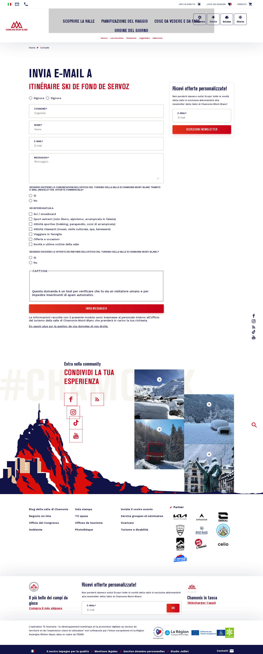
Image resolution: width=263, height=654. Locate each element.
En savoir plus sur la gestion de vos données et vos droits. (68, 313)
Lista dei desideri (219, 4)
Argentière (146, 24)
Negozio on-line (40, 502)
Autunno (227, 22)
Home (32, 34)
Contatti (44, 34)
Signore (56, 84)
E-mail (38, 128)
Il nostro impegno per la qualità (68, 638)
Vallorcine (161, 24)
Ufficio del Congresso (44, 509)
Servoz (100, 24)
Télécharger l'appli (201, 589)
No (35, 187)
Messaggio (41, 144)
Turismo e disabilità (134, 516)
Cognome (40, 95)
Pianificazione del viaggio (109, 18)
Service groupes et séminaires (142, 502)
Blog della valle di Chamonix (48, 496)
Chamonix (131, 24)
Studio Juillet (180, 638)
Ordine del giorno (193, 18)
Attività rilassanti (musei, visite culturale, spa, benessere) (72, 215)
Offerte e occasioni (46, 226)
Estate (213, 22)
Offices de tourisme (89, 509)
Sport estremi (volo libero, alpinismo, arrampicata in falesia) (75, 205)
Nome (37, 112)
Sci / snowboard (45, 200)
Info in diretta (187, 4)
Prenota (242, 4)
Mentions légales (106, 638)
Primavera (200, 22)
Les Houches (115, 24)
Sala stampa (83, 496)
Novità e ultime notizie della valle (56, 231)
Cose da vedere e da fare (153, 18)
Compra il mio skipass (45, 595)
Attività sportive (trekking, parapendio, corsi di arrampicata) (74, 210)
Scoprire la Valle (69, 18)
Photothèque (84, 516)
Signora (39, 84)
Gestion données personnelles (144, 638)
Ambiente (35, 516)
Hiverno (240, 22)
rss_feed (254, 327)
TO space (81, 502)
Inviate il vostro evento (137, 496)
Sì (35, 182)
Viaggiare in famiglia (48, 221)
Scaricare (127, 509)
